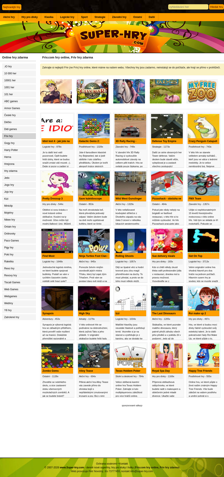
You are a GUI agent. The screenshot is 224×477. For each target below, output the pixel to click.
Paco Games (11, 240)
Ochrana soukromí (106, 463)
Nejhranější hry (11, 7)
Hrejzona (9, 164)
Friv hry (8, 136)
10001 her (10, 80)
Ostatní (137, 17)
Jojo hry (8, 191)
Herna (7, 157)
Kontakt (123, 463)
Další (152, 17)
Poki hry (8, 254)
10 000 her (10, 73)
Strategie (99, 17)
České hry (10, 115)
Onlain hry (10, 226)
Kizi (6, 198)
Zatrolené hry (11, 317)
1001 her (9, 87)
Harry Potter (11, 150)
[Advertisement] (20, 389)
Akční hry (9, 17)
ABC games (11, 101)
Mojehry (8, 212)
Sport (84, 17)
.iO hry (8, 66)
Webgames (10, 296)
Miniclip (8, 205)
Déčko (7, 122)
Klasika (48, 17)
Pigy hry (8, 247)
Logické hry (67, 17)
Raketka (9, 261)
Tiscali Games (12, 282)
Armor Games (12, 108)
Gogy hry (9, 143)
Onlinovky (9, 233)
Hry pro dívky (30, 17)
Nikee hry (9, 219)
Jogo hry (9, 184)
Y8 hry (8, 310)
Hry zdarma (10, 170)
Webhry (8, 303)
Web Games (11, 289)
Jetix (7, 177)
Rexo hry (9, 268)
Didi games (10, 129)
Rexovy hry (10, 275)
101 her (8, 94)
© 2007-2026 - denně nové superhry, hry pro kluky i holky (89, 467)
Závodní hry (119, 17)
